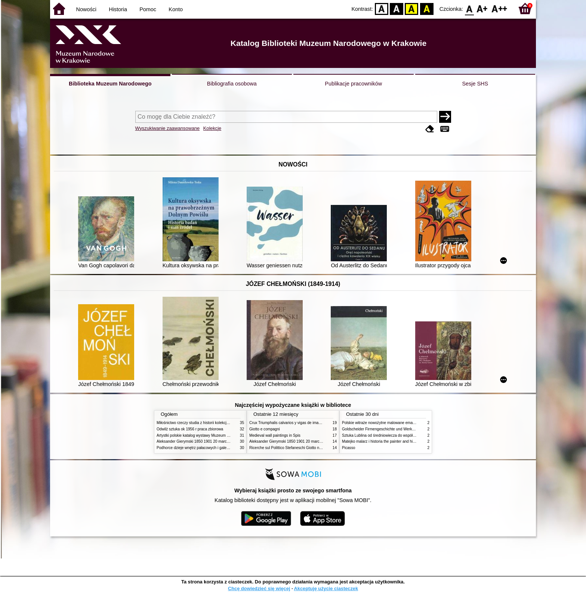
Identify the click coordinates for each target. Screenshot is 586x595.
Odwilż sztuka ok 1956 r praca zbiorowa (190, 429)
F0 (469, 8)
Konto (176, 9)
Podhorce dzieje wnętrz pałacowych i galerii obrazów (201, 448)
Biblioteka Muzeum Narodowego (110, 84)
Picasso (348, 448)
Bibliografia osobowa (232, 84)
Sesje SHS (475, 84)
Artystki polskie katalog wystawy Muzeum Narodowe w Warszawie (212, 435)
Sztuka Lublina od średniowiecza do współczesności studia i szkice (398, 435)
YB (412, 8)
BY (427, 8)
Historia (118, 9)
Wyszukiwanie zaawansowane (167, 128)
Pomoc (147, 9)
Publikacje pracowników (353, 84)
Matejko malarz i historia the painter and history (381, 441)
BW (396, 8)
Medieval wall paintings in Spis (274, 435)
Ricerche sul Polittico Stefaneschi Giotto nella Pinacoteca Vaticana (304, 448)
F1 (482, 8)
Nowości (86, 9)
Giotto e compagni (264, 429)
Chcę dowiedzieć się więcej (259, 588)
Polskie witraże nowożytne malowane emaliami (381, 423)
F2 (499, 8)
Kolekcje (212, 128)
